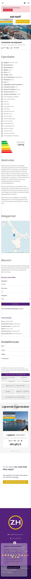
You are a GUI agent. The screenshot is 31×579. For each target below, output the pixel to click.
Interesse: (4, 288)
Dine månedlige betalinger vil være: (12, 308)
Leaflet (5, 252)
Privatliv (25, 568)
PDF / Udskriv (23, 391)
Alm (19, 568)
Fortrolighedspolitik (24, 369)
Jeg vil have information (16, 374)
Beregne (15, 304)
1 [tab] (11, 451)
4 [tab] (16, 451)
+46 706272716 (15, 538)
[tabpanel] (15, 429)
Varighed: (4, 295)
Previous (2, 32)
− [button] (3, 225)
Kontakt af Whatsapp (15, 397)
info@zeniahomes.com (15, 534)
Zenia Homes (15, 3)
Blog (12, 549)
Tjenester (19, 549)
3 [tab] (14, 451)
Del (8, 391)
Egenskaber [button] (20, 547)
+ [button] (3, 223)
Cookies (5, 570)
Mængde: (4, 281)
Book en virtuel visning (16, 482)
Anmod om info (23, 21)
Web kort (13, 570)
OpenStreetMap (16, 252)
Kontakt (21, 551)
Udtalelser (11, 551)
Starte (10, 547)
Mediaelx (10, 572)
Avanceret (8, 10)
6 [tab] (19, 451)
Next (29, 32)
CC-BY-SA (27, 252)
